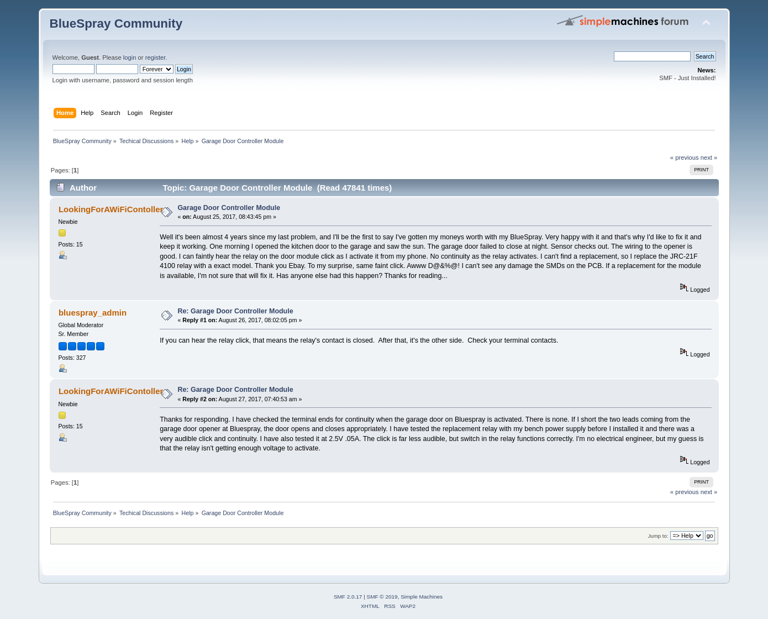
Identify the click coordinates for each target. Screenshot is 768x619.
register (155, 57)
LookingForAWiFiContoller (111, 209)
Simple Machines (422, 597)
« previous (684, 157)
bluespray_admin (93, 312)
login (129, 57)
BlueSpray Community (116, 23)
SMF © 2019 (382, 597)
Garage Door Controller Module (228, 208)
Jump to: (658, 536)
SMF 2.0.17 (348, 597)
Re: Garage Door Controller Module (235, 311)
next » (709, 157)
